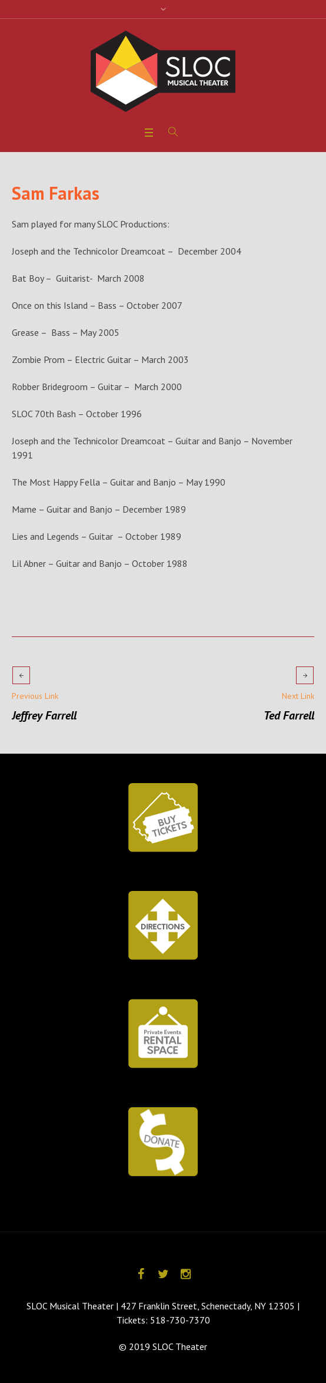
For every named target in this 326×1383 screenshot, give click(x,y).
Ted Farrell (289, 715)
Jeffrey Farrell (44, 715)
